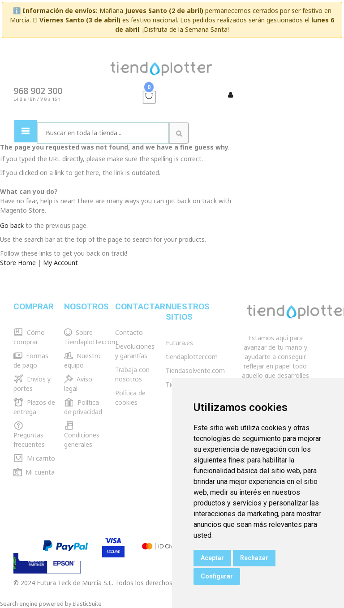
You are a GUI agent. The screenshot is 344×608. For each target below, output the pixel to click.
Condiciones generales (81, 435)
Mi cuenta (34, 472)
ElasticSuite (87, 604)
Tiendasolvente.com (195, 370)
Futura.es (179, 342)
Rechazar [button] (254, 557)
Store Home (18, 262)
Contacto (129, 332)
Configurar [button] (217, 576)
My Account (60, 262)
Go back (12, 225)
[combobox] (103, 133)
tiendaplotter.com (192, 356)
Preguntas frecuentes (29, 435)
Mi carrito (34, 458)
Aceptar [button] (212, 557)
